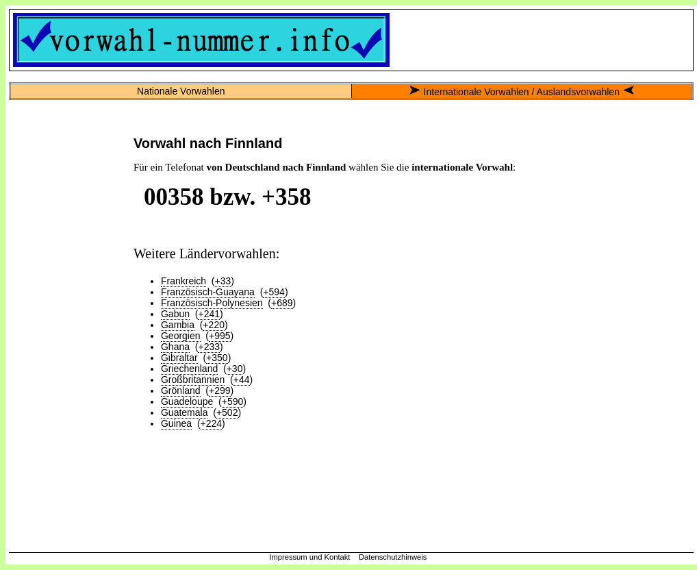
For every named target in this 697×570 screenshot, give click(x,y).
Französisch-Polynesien (212, 302)
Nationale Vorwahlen (181, 91)
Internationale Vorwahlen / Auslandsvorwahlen (522, 91)
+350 (217, 357)
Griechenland (189, 368)
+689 (282, 302)
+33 (223, 280)
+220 (214, 324)
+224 (212, 423)
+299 (220, 390)
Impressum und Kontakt (309, 557)
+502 (227, 412)
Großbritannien (193, 379)
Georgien (181, 335)
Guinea (176, 423)
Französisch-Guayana (208, 291)
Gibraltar (179, 357)
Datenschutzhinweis (393, 557)
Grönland (181, 390)
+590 (233, 401)
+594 (274, 291)
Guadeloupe (187, 401)
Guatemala (184, 412)
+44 (241, 379)
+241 (209, 313)
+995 (220, 335)
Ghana (175, 346)
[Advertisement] (68, 331)
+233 (209, 346)
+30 (235, 368)
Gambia (177, 324)
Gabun (175, 313)
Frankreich (183, 280)
